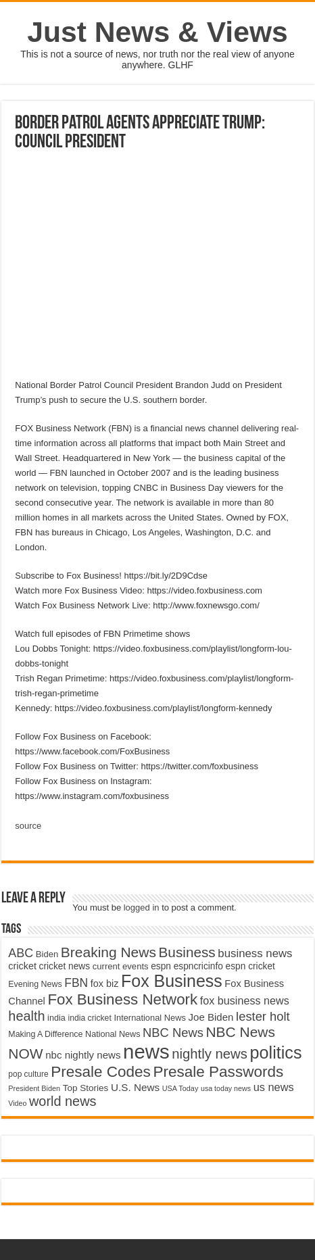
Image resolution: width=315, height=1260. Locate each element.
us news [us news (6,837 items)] (273, 1087)
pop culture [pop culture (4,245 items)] (28, 1074)
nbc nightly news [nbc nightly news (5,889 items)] (82, 1055)
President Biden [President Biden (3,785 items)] (34, 1088)
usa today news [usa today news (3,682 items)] (226, 1088)
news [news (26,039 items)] (146, 1051)
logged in (142, 907)
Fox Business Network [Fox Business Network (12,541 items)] (122, 999)
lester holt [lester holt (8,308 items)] (263, 1016)
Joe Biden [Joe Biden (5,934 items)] (211, 1017)
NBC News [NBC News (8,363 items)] (173, 1032)
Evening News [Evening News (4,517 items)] (35, 984)
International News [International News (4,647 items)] (150, 1018)
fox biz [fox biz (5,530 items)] (105, 983)
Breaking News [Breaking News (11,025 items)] (108, 952)
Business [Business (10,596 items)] (187, 952)
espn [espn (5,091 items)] (161, 966)
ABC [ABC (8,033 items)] (20, 953)
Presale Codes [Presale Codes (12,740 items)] (101, 1071)
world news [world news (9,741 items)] (62, 1101)
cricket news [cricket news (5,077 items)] (65, 966)
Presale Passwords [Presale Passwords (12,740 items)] (218, 1071)
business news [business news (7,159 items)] (255, 953)
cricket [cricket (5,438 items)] (22, 966)
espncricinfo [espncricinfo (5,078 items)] (198, 966)
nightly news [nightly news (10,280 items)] (209, 1053)
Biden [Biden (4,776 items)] (47, 954)
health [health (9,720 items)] (26, 1016)
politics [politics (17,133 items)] (276, 1052)
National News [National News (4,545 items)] (112, 1034)
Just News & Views (157, 32)
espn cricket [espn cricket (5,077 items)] (250, 966)
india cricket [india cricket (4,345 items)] (89, 1018)
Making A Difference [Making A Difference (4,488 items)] (45, 1034)
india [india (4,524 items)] (56, 1018)
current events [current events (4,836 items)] (121, 966)
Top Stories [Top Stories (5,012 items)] (86, 1088)
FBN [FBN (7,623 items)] (76, 983)
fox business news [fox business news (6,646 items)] (244, 1000)
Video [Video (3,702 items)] (17, 1103)
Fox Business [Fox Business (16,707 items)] (171, 980)
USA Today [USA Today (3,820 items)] (180, 1088)
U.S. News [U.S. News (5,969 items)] (135, 1087)
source (28, 826)
